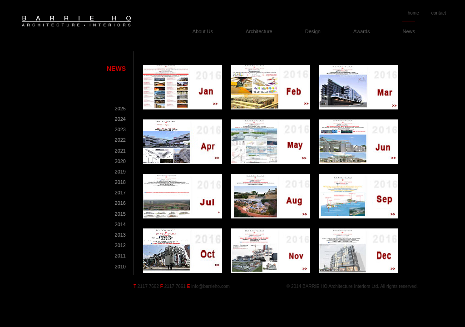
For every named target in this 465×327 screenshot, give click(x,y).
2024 (120, 119)
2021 (120, 151)
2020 (120, 161)
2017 (120, 192)
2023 (120, 129)
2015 (120, 214)
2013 (120, 235)
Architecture (259, 31)
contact (438, 12)
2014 (120, 224)
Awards (361, 31)
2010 (120, 266)
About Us (203, 31)
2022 (120, 140)
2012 (120, 245)
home (413, 12)
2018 (120, 182)
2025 (120, 108)
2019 (120, 171)
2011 (120, 255)
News (408, 31)
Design (313, 31)
